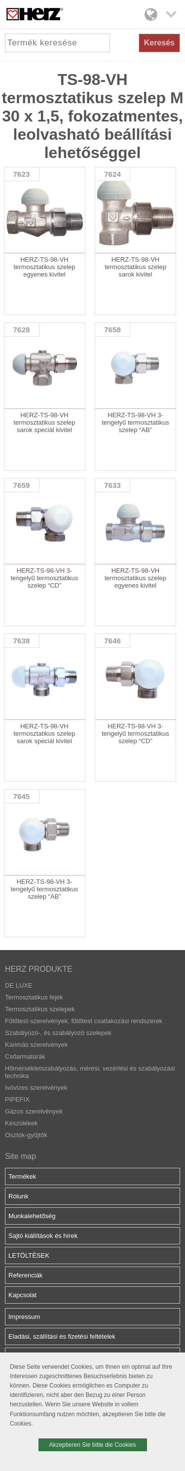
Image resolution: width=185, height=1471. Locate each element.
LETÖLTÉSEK (28, 1255)
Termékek (22, 1176)
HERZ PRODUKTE (39, 969)
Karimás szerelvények (36, 1044)
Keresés (159, 43)
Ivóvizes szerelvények (36, 1087)
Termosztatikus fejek (34, 997)
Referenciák (25, 1275)
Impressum (24, 1316)
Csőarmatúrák (25, 1056)
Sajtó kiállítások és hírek (42, 1235)
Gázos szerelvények (34, 1111)
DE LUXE (19, 985)
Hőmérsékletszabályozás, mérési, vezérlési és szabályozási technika (90, 1072)
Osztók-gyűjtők (26, 1135)
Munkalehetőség (31, 1216)
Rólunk (18, 1196)
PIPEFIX (17, 1099)
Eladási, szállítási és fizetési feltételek (61, 1336)
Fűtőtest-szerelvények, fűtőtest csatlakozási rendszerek (83, 1021)
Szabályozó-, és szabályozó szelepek (58, 1032)
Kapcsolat (22, 1295)
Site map (20, 1156)
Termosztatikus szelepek (40, 1009)
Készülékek (21, 1123)
